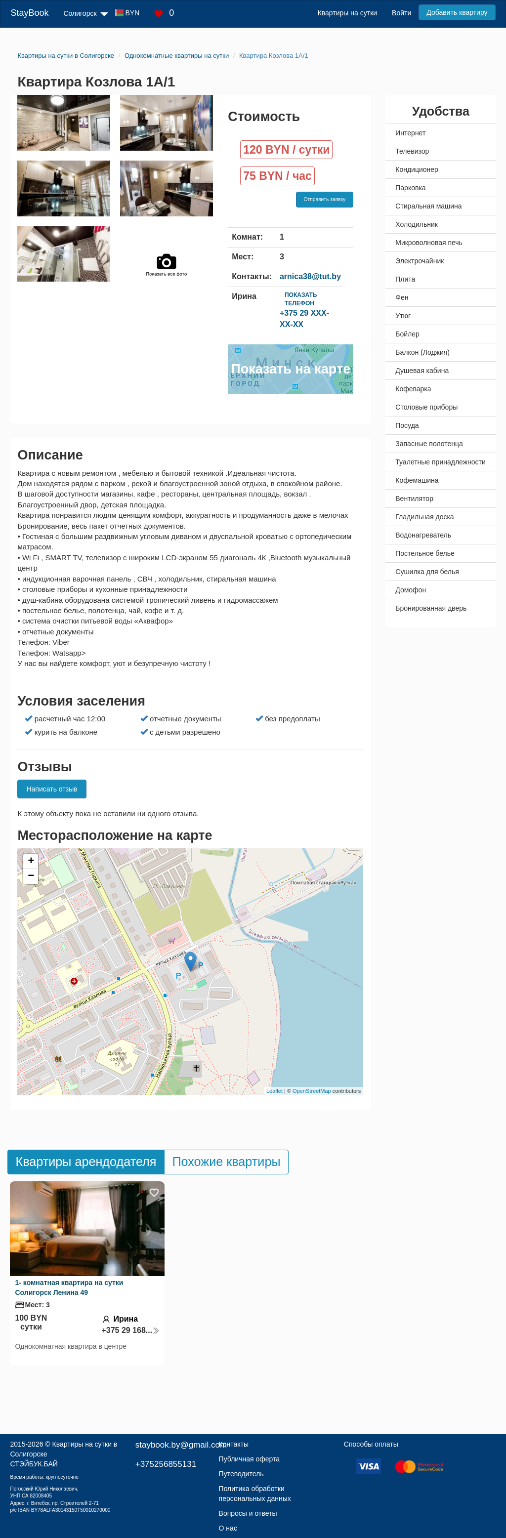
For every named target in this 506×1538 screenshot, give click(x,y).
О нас (228, 1528)
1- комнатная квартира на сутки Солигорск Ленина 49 (69, 1287)
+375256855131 (165, 1464)
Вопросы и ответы (248, 1513)
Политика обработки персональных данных (255, 1493)
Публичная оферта (249, 1459)
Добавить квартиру (456, 12)
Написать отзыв (51, 789)
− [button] (31, 876)
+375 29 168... (130, 1330)
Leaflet (274, 1091)
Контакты (234, 1444)
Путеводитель (241, 1474)
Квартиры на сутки (347, 13)
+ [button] (31, 861)
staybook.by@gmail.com (181, 1445)
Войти (401, 13)
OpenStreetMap (312, 1091)
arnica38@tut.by (310, 276)
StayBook (29, 13)
